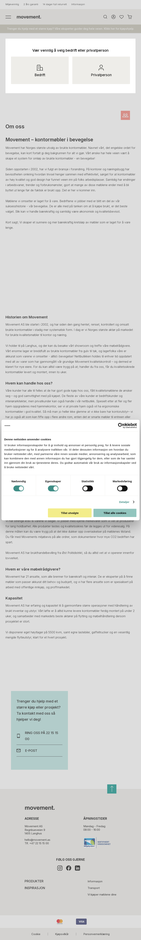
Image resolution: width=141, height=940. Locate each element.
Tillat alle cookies (115, 512)
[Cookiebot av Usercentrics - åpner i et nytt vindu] (124, 425)
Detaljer (124, 502)
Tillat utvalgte (70, 512)
